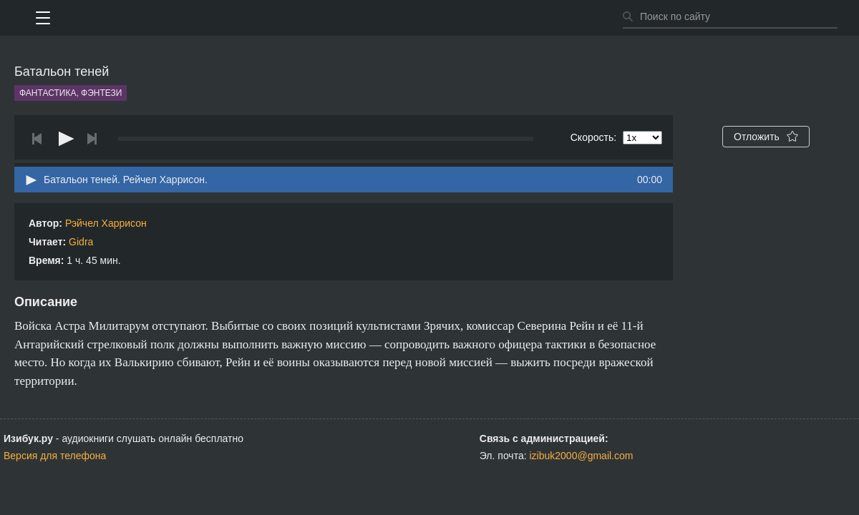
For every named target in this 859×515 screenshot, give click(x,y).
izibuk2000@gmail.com (582, 455)
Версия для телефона (55, 455)
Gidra (81, 241)
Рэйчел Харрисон (106, 223)
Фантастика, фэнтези (70, 93)
